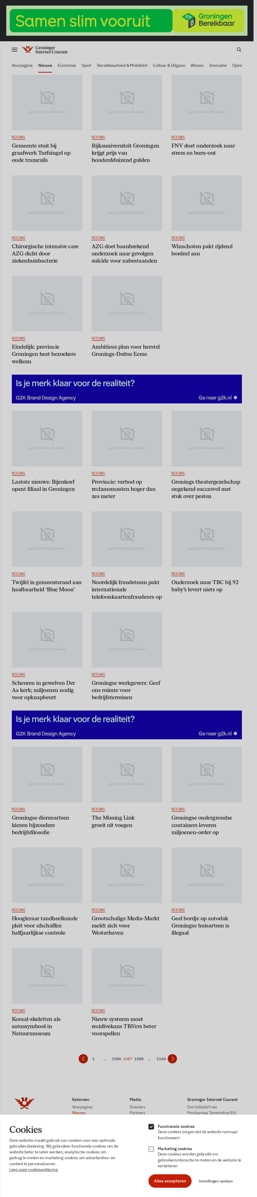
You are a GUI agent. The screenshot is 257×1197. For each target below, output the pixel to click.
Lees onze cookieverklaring (33, 1169)
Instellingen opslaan (216, 1181)
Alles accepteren (170, 1181)
